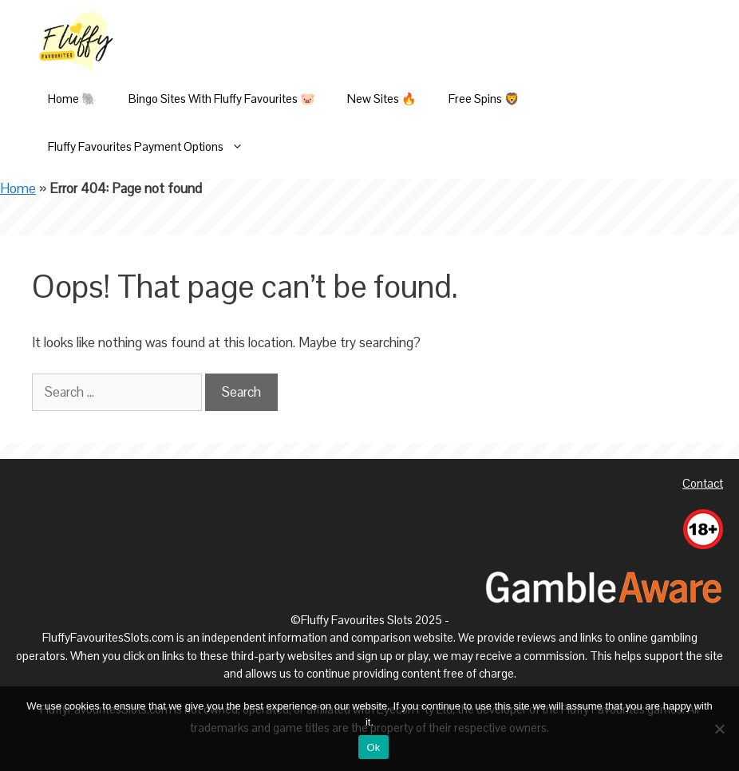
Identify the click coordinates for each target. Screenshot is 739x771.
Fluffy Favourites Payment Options (153, 147)
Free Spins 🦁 (484, 98)
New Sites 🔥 (382, 98)
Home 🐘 (72, 98)
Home (18, 188)
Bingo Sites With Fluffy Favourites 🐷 (221, 98)
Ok (373, 747)
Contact (702, 483)
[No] (719, 729)
